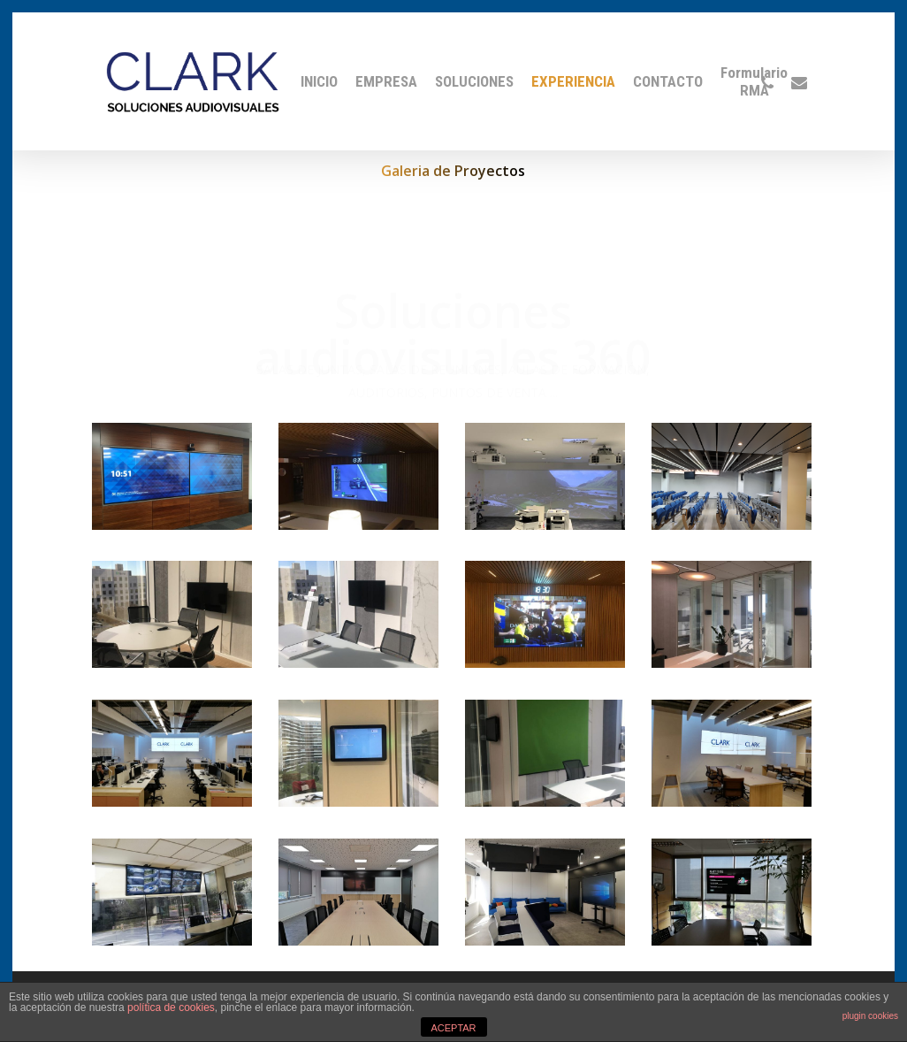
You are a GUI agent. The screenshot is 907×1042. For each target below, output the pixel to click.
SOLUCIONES (474, 81)
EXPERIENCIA (573, 81)
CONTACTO (668, 81)
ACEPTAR (453, 1028)
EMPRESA (386, 81)
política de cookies (171, 1007)
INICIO (319, 81)
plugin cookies (870, 1016)
